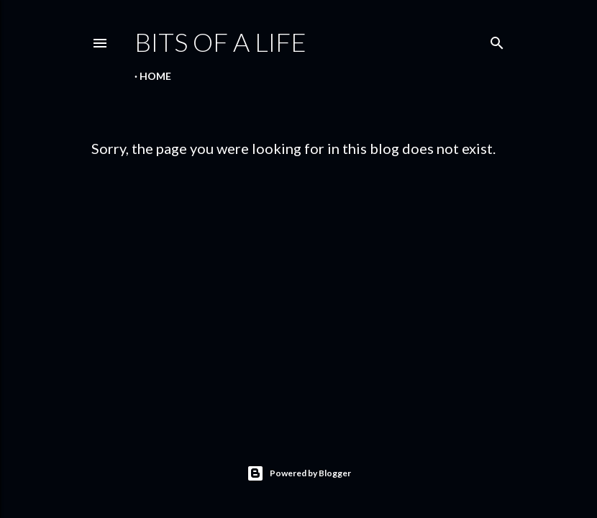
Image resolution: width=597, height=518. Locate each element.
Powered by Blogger (299, 473)
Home (155, 76)
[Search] (497, 40)
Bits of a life (220, 42)
